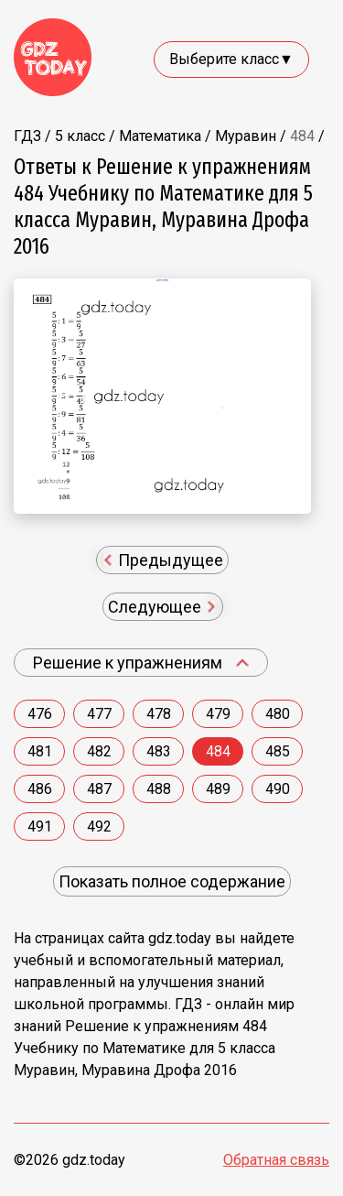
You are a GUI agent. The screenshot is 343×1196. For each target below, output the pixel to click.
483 (158, 751)
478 (158, 714)
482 (99, 751)
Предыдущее (164, 560)
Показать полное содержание (172, 881)
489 (218, 789)
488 (158, 789)
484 (218, 751)
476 (39, 714)
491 (39, 826)
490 (277, 789)
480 (277, 714)
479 (218, 714)
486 (39, 789)
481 (39, 751)
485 (277, 751)
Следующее (162, 606)
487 (99, 789)
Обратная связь (276, 1160)
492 (99, 826)
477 (99, 714)
